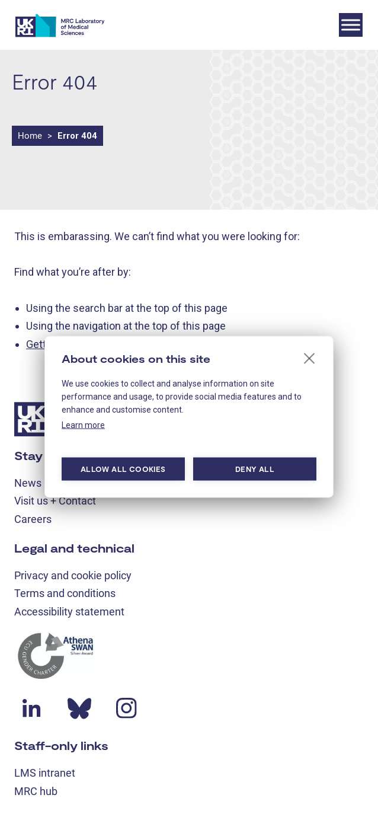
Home (30, 135)
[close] (309, 357)
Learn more (83, 424)
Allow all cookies (123, 469)
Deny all (254, 469)
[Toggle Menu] (350, 24)
